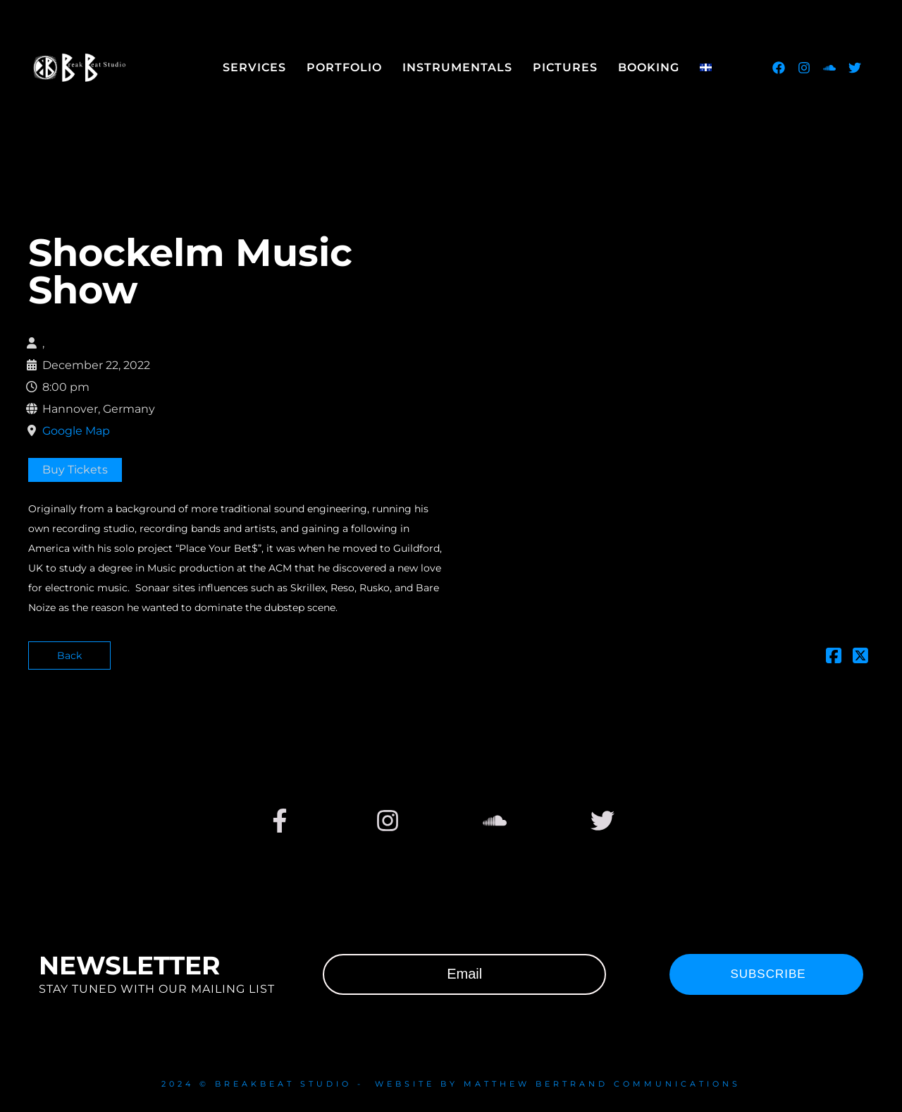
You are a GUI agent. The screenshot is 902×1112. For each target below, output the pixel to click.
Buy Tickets (75, 469)
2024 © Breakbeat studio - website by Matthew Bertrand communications (451, 1084)
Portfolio (344, 67)
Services (254, 67)
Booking (648, 67)
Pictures (565, 67)
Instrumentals (457, 67)
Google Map (76, 430)
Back (69, 655)
